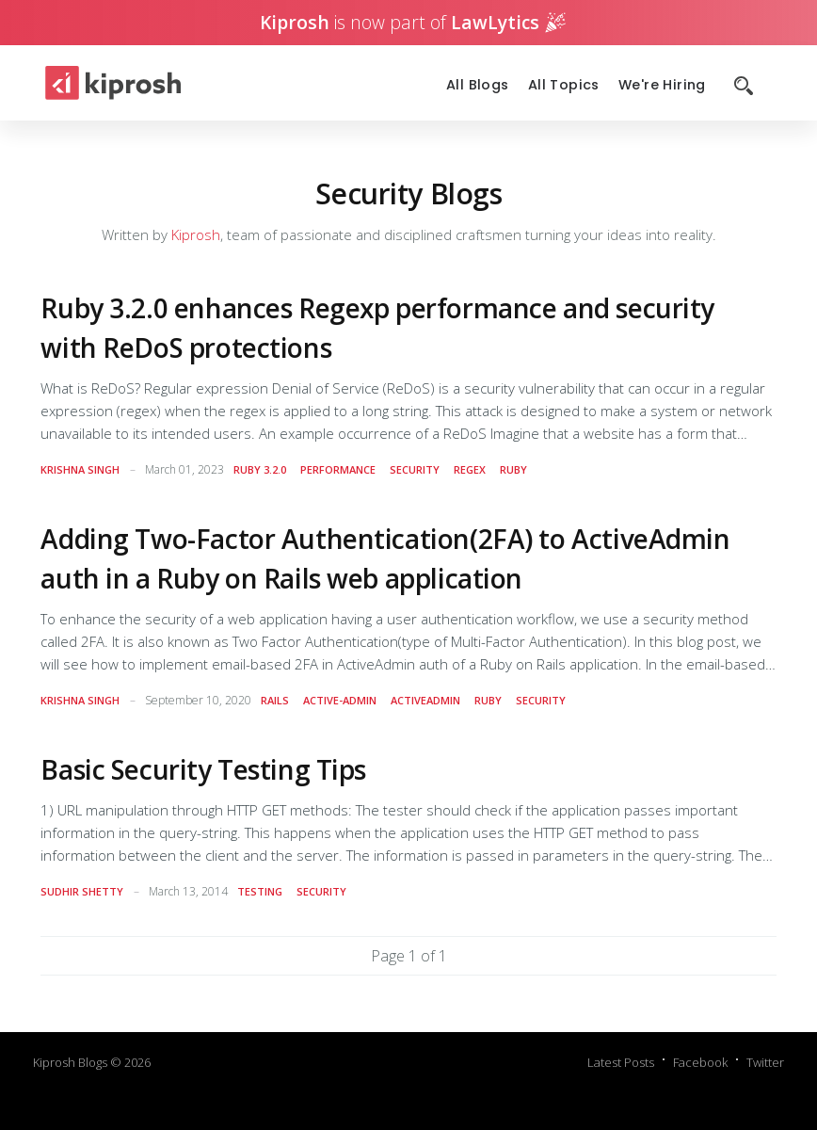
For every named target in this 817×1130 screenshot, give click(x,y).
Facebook (700, 1062)
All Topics (564, 85)
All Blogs (477, 85)
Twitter (765, 1062)
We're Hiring (662, 85)
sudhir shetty (81, 891)
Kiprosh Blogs (70, 1062)
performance (338, 469)
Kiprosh (195, 234)
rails (275, 700)
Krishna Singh (80, 469)
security (415, 469)
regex (470, 469)
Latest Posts (620, 1062)
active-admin (339, 700)
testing (259, 891)
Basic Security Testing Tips (203, 769)
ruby (513, 469)
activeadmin (425, 700)
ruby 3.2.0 (259, 469)
